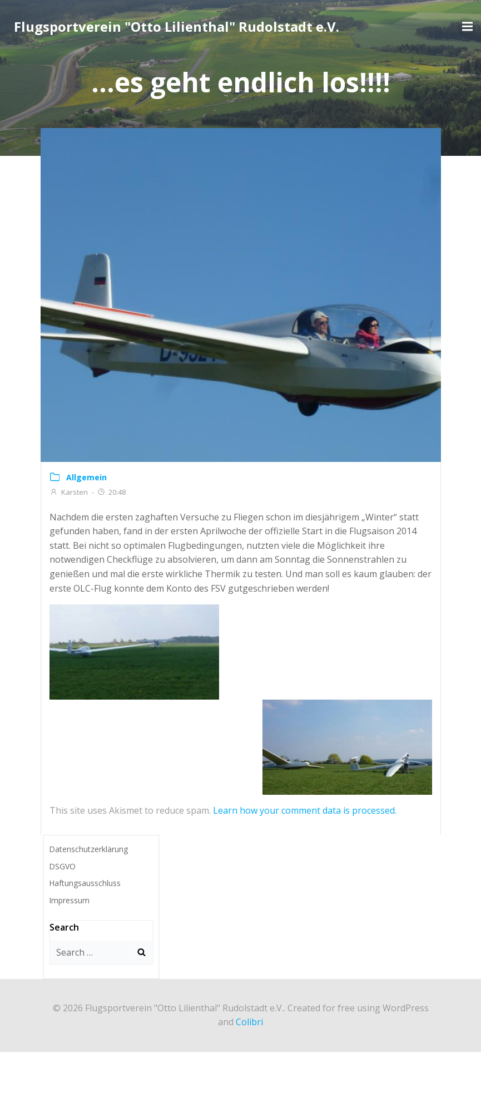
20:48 (111, 492)
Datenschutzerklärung (88, 849)
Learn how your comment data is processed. (304, 810)
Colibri (249, 1022)
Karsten (68, 492)
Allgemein (86, 477)
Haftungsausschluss (85, 883)
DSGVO (62, 866)
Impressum (69, 900)
